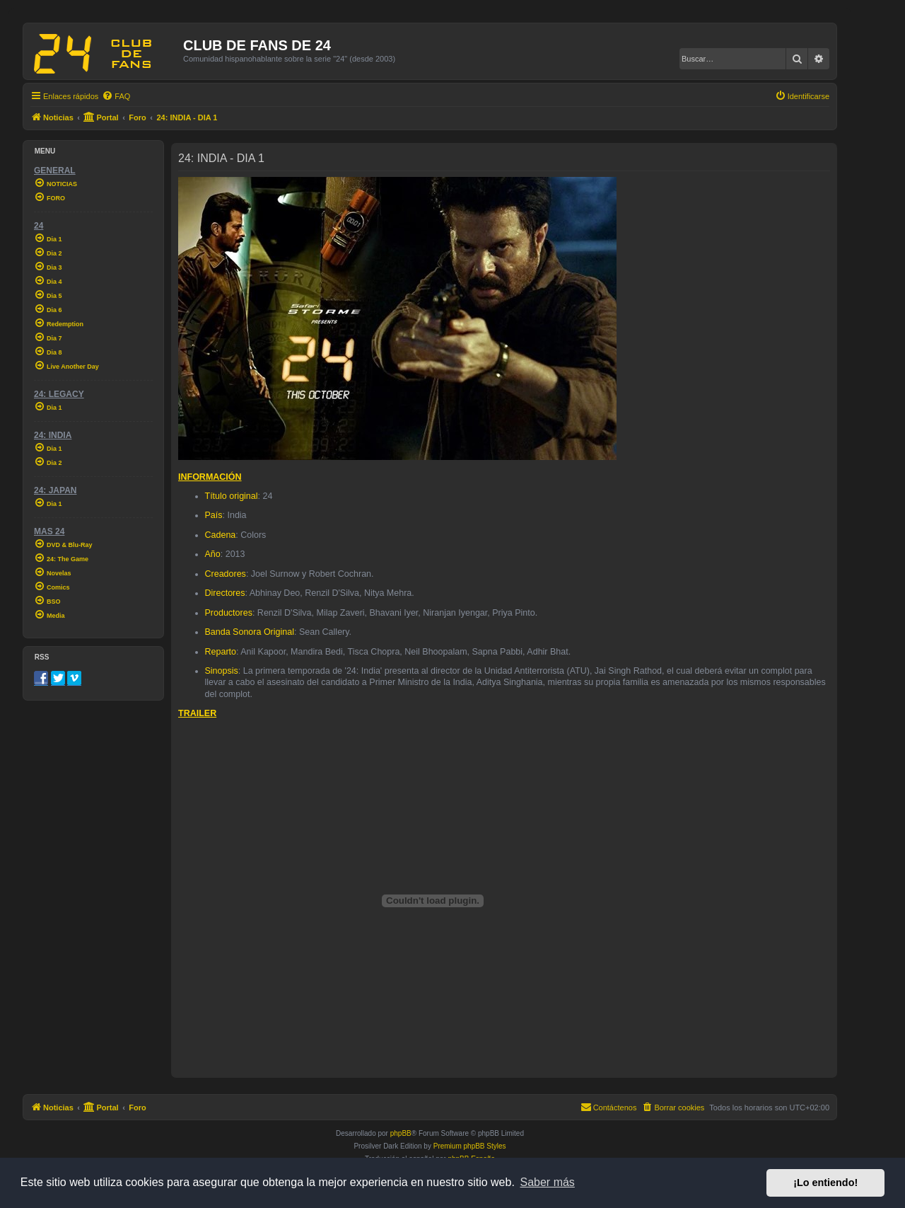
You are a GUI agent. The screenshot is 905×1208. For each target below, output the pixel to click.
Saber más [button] (547, 1182)
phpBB (400, 1133)
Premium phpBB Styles (469, 1146)
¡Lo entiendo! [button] (825, 1182)
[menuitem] (116, 96)
